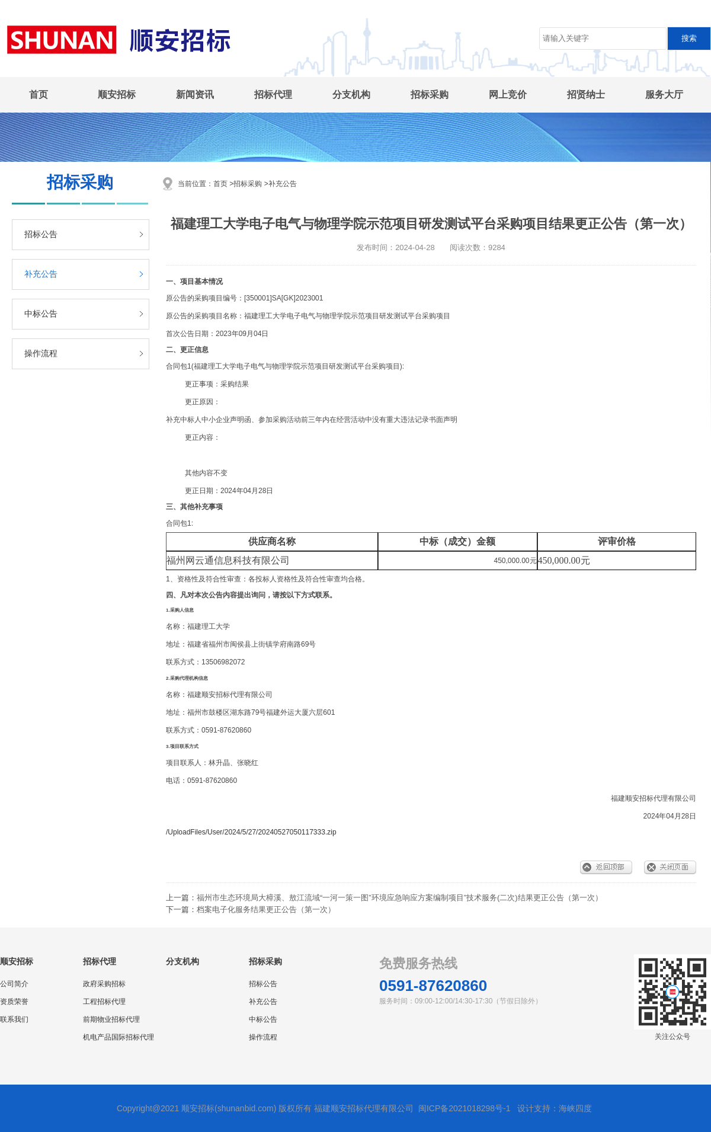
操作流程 (40, 353)
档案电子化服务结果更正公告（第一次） (266, 909)
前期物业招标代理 (111, 1019)
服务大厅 (664, 94)
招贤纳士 (586, 94)
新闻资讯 (195, 94)
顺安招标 (117, 94)
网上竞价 (508, 94)
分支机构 (351, 94)
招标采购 (430, 94)
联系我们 (14, 1019)
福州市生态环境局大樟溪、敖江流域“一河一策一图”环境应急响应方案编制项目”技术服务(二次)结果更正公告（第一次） (400, 897)
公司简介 (14, 984)
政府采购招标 (104, 984)
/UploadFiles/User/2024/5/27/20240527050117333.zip (251, 832)
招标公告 (40, 234)
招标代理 (273, 94)
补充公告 (40, 274)
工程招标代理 (104, 1001)
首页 (38, 94)
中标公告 (40, 313)
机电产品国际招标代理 (118, 1037)
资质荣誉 (14, 1001)
